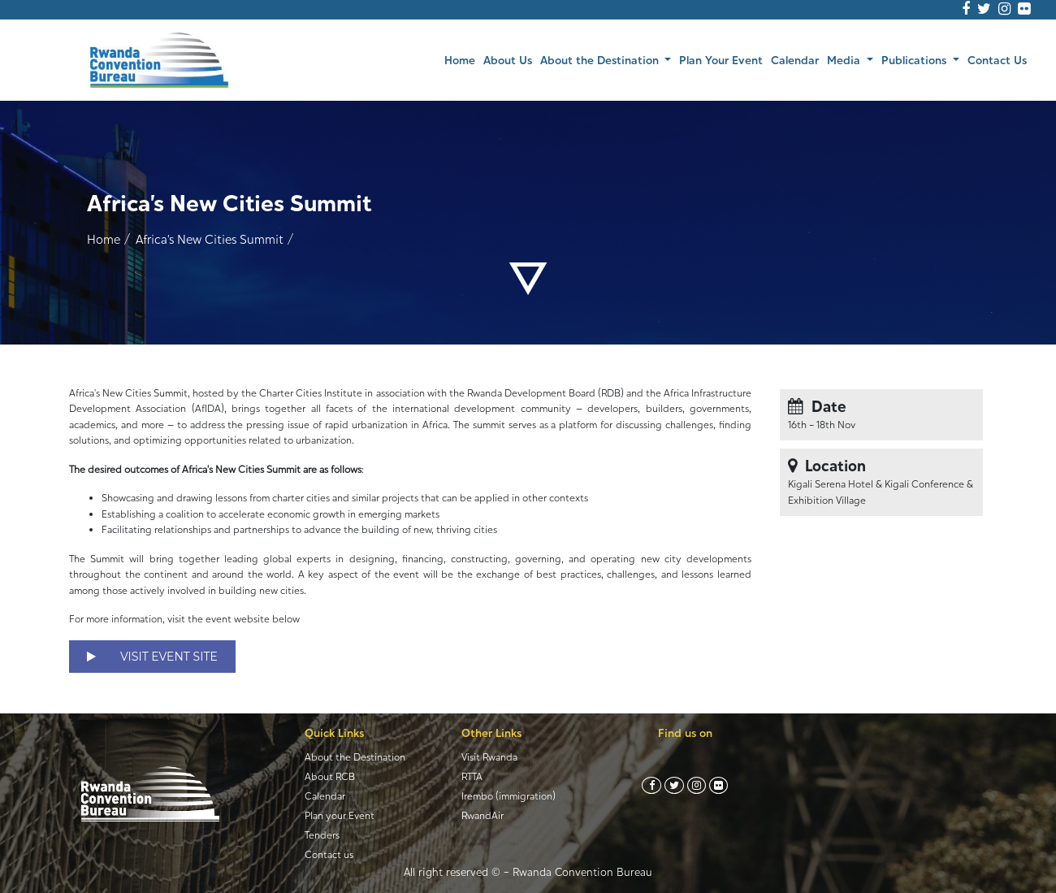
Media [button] (845, 60)
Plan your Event (339, 815)
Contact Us (997, 60)
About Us (507, 60)
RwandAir (482, 815)
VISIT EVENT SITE (152, 656)
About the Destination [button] (601, 60)
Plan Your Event (721, 60)
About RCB (330, 776)
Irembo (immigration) (508, 796)
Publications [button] (915, 60)
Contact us (329, 854)
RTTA (472, 776)
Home (461, 59)
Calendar (795, 60)
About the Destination (355, 757)
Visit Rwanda (489, 757)
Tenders (322, 835)
